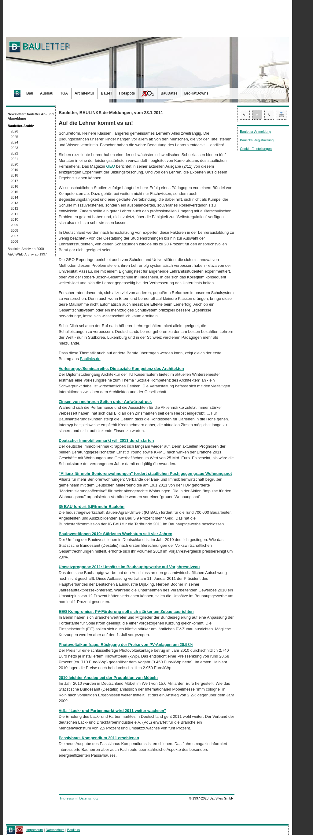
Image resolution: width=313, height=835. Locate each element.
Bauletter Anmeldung (255, 131)
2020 (14, 164)
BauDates (168, 93)
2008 (14, 230)
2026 (14, 131)
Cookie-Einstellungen (256, 149)
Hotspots (127, 93)
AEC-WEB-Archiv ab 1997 (27, 254)
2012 (14, 208)
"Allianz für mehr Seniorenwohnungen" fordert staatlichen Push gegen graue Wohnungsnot (145, 473)
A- (269, 115)
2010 (14, 219)
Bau (29, 93)
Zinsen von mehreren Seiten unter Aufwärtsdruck (105, 401)
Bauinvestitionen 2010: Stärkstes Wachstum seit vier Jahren (115, 533)
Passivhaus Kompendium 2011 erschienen (99, 738)
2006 (14, 241)
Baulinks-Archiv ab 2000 (26, 249)
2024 (14, 142)
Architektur (84, 93)
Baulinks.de (90, 358)
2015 (14, 192)
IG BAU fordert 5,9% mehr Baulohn (91, 506)
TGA (64, 93)
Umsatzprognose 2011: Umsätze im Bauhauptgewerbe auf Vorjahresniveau (129, 567)
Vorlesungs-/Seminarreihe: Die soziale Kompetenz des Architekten (121, 368)
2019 (14, 170)
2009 (14, 225)
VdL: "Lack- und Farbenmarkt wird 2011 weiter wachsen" (112, 710)
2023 (14, 148)
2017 (14, 181)
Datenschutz (88, 798)
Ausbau (46, 93)
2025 (14, 137)
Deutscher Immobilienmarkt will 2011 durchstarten (106, 440)
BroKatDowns (196, 93)
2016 (14, 186)
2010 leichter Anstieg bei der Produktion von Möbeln (108, 677)
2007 (14, 236)
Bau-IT (106, 93)
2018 (14, 175)
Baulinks (73, 830)
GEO (110, 166)
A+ (245, 115)
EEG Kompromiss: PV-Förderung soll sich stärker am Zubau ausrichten (126, 611)
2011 (14, 214)
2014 (14, 197)
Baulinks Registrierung (257, 140)
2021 (14, 159)
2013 (14, 203)
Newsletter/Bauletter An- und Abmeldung (31, 116)
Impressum (68, 798)
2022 (14, 153)
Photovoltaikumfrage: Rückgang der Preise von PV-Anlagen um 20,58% (126, 644)
